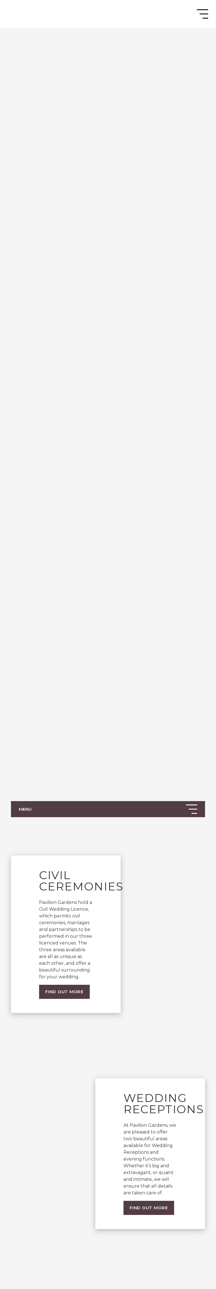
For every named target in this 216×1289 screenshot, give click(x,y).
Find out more (64, 991)
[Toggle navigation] (203, 14)
